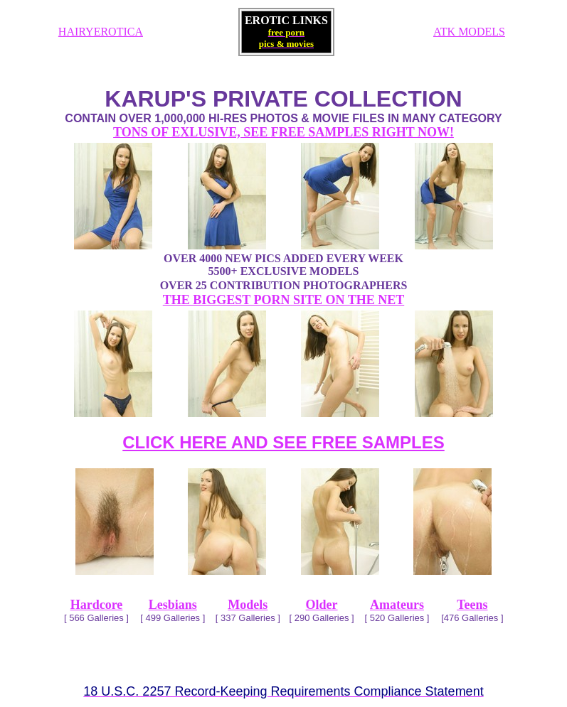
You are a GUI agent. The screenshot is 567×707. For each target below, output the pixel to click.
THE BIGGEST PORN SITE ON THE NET (283, 300)
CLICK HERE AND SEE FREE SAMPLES (283, 442)
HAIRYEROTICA (100, 32)
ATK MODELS (469, 32)
